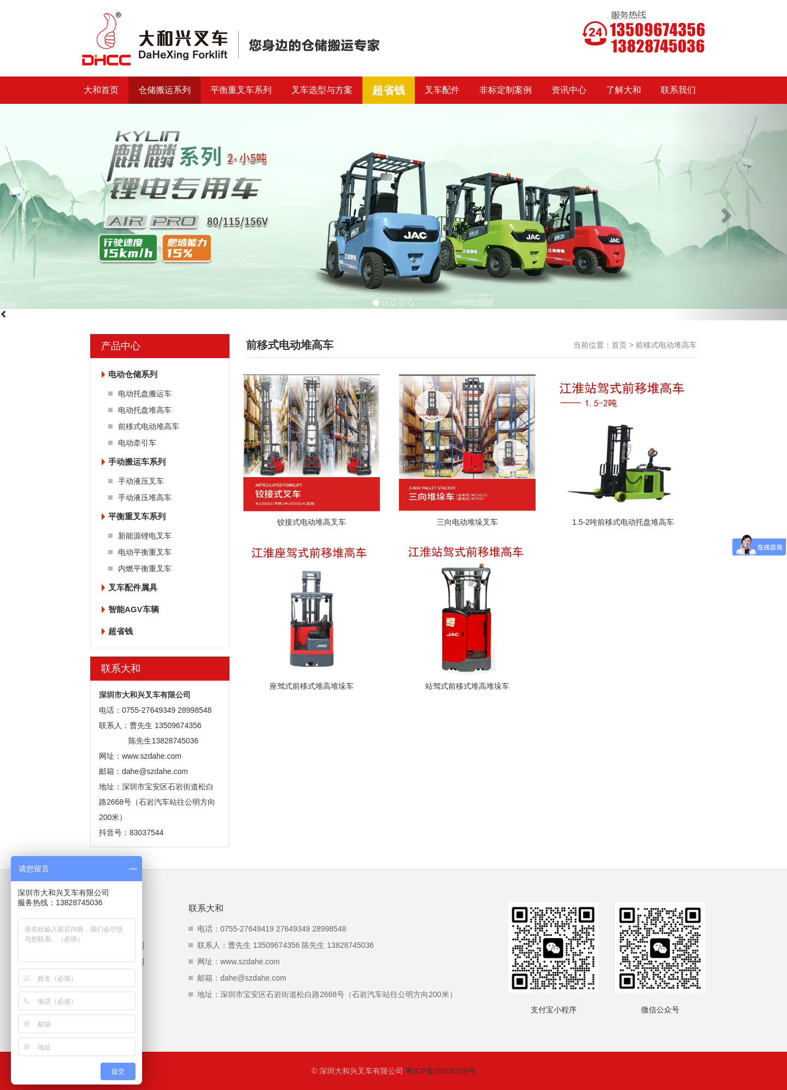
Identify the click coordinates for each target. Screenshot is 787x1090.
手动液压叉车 (141, 481)
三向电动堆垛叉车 (467, 522)
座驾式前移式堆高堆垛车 (311, 686)
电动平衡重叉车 (145, 552)
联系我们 (678, 90)
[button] (728, 212)
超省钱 (388, 90)
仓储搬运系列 (164, 90)
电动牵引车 (137, 442)
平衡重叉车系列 (241, 90)
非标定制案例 (505, 90)
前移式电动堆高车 (148, 426)
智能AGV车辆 (133, 609)
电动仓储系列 (132, 374)
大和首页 (101, 90)
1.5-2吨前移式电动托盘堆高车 (623, 522)
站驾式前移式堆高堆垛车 (467, 686)
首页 (619, 345)
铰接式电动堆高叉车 (311, 522)
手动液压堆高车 (145, 497)
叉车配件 (442, 90)
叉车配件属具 (132, 587)
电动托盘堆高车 (145, 410)
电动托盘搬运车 (145, 393)
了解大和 (623, 90)
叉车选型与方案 (322, 90)
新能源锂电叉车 (145, 535)
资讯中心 (568, 90)
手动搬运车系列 (137, 461)
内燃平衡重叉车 (145, 568)
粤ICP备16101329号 (440, 1070)
